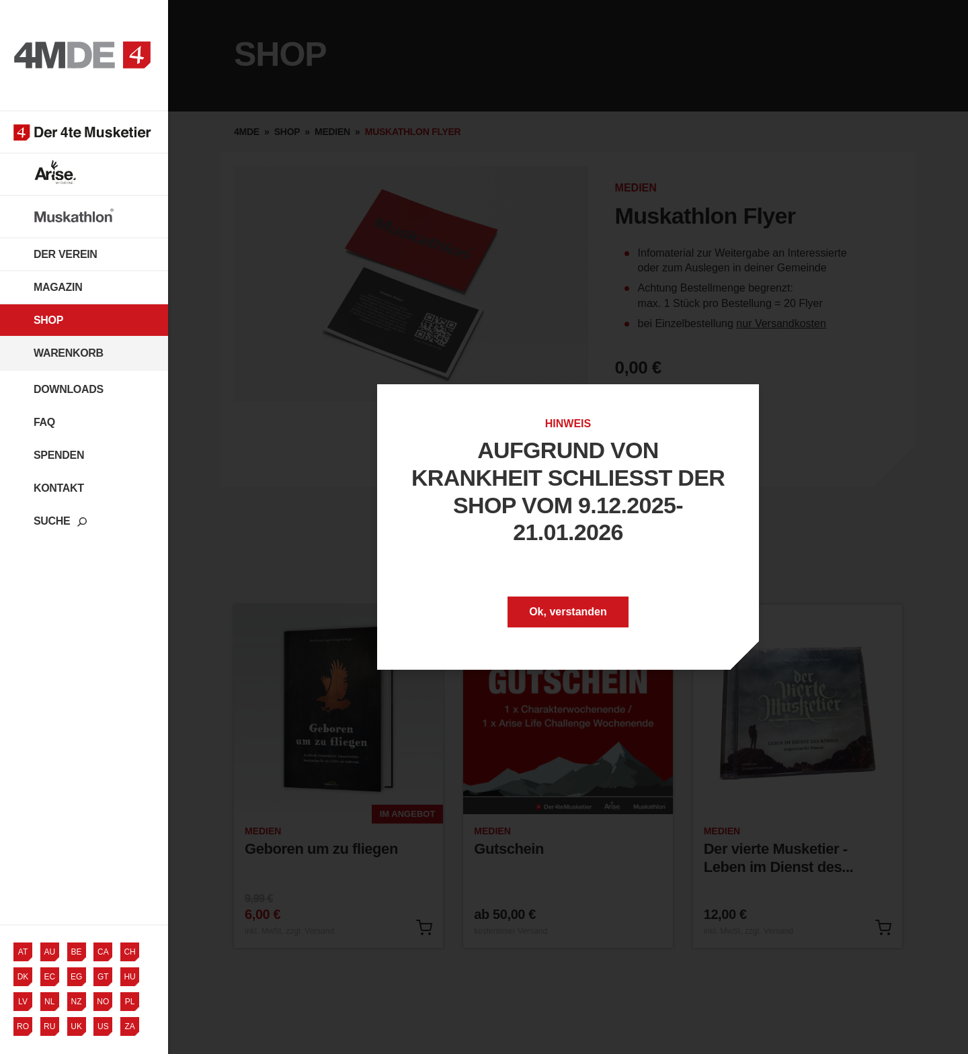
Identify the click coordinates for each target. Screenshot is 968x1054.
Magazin (58, 287)
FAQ (44, 422)
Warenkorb (69, 353)
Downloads (69, 389)
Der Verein (65, 254)
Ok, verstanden (568, 611)
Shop (48, 320)
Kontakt (59, 488)
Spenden (59, 455)
